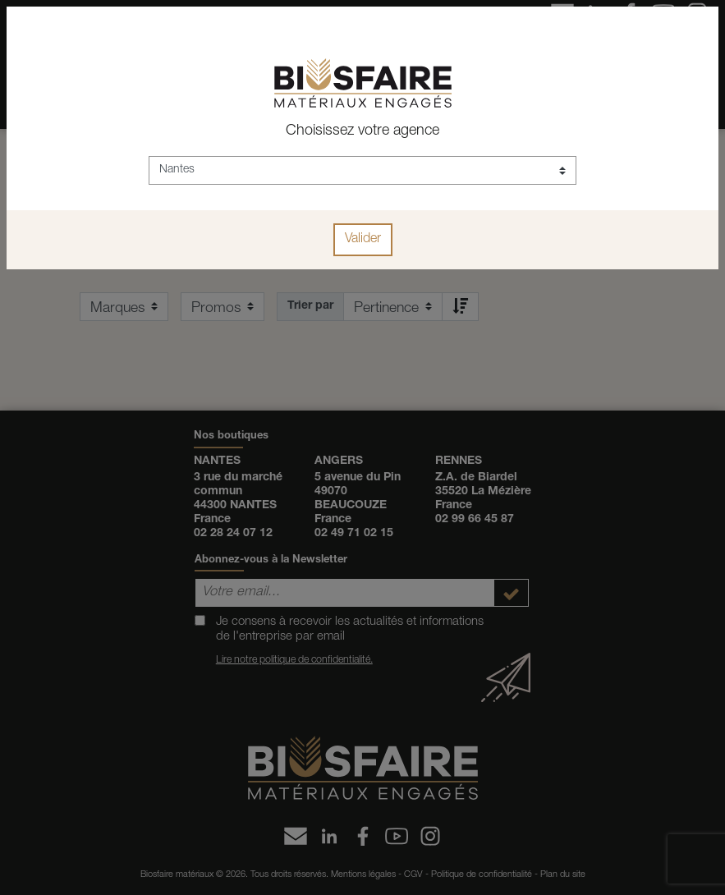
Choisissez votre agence (362, 131)
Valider (363, 239)
